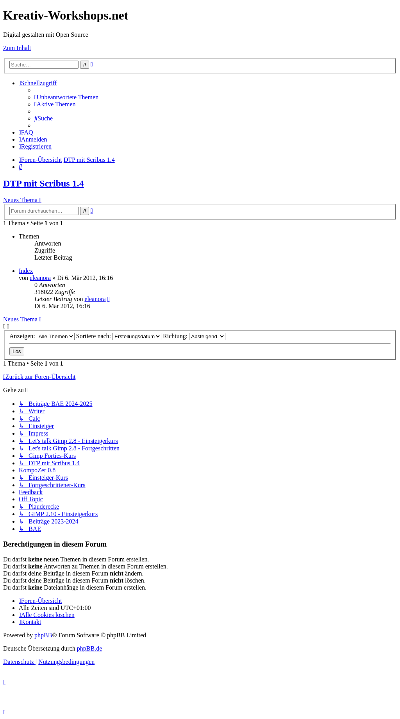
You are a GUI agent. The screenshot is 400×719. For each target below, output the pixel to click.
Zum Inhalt (17, 48)
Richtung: (194, 336)
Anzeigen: (42, 336)
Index (26, 270)
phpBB (43, 635)
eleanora (40, 277)
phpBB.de (89, 648)
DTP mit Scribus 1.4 (43, 183)
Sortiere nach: (118, 336)
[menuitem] (66, 97)
